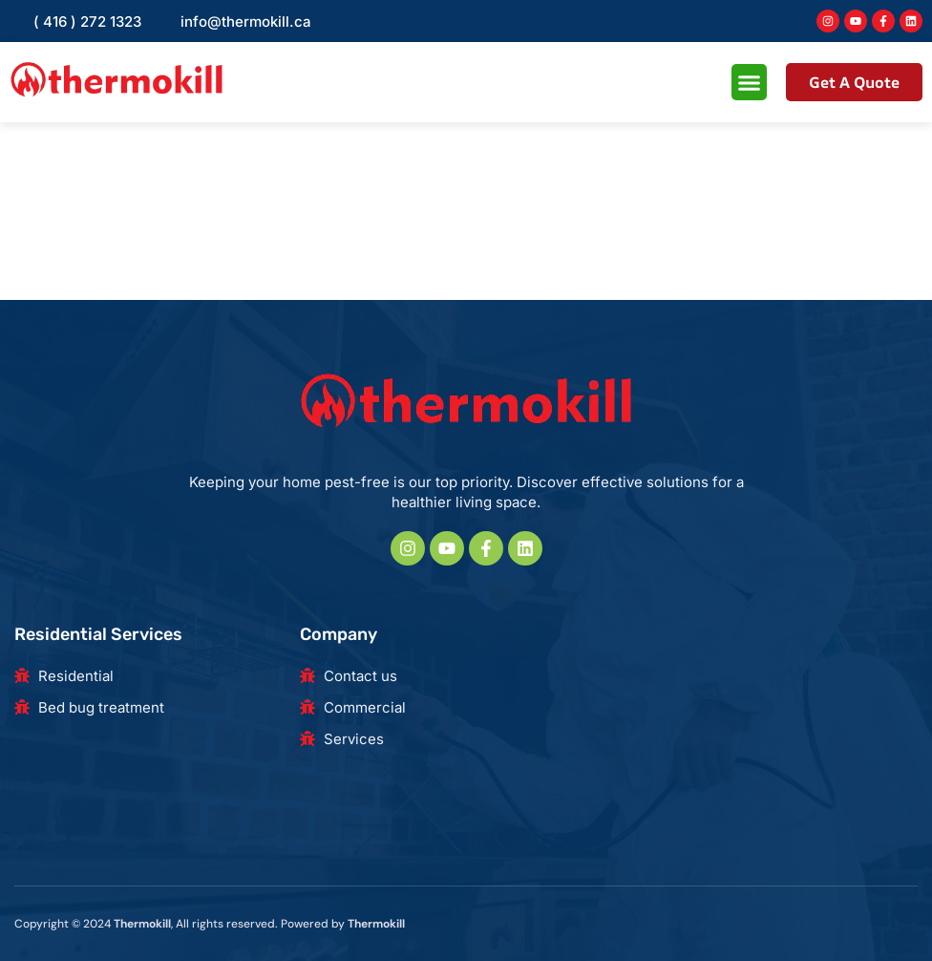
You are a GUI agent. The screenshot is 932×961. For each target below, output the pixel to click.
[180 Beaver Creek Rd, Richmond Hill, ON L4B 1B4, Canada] (744, 725)
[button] (749, 82)
